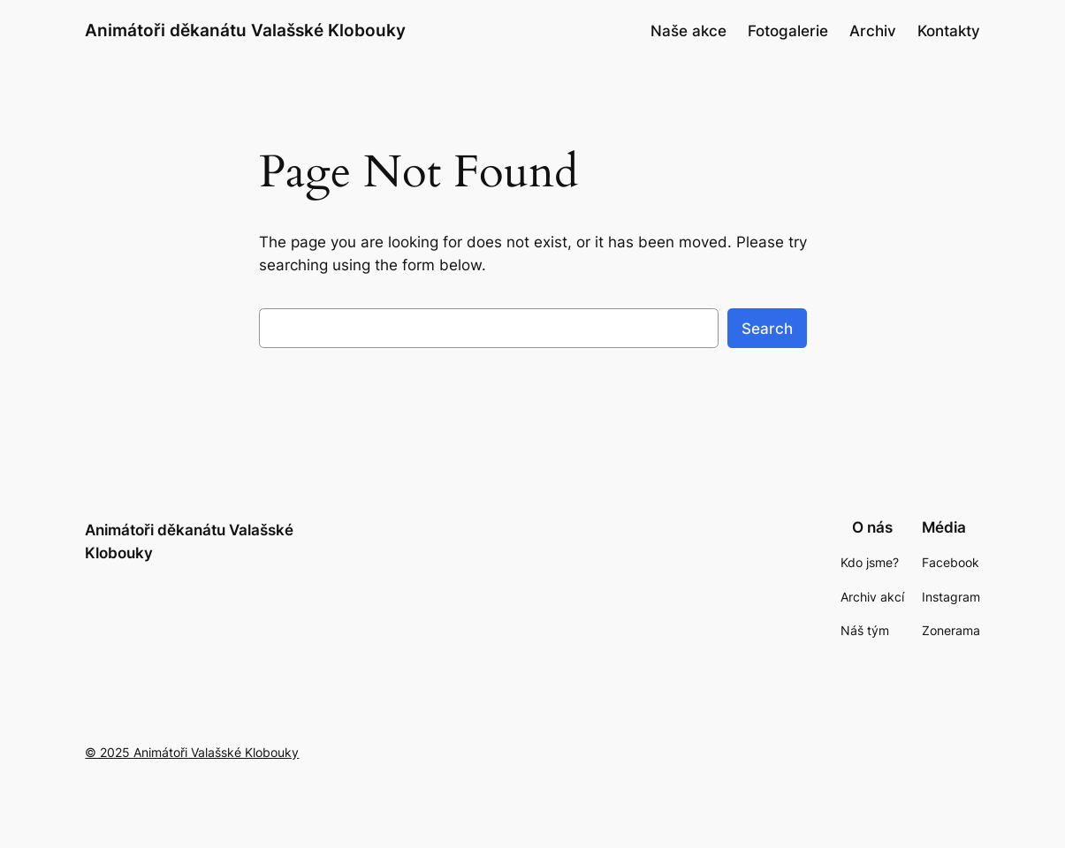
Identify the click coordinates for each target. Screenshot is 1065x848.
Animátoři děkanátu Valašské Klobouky (245, 30)
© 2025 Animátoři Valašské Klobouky (192, 752)
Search (767, 328)
